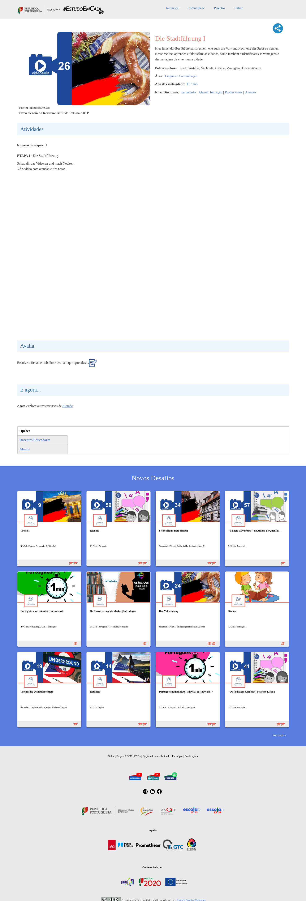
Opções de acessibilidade (156, 756)
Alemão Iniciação (210, 92)
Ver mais (278, 735)
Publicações (191, 756)
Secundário (188, 92)
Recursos (172, 8)
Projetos (219, 8)
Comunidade (196, 8)
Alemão (250, 92)
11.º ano (192, 84)
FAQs (137, 756)
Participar (177, 756)
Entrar (238, 8)
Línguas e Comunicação (181, 76)
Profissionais (233, 92)
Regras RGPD (124, 756)
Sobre (111, 756)
